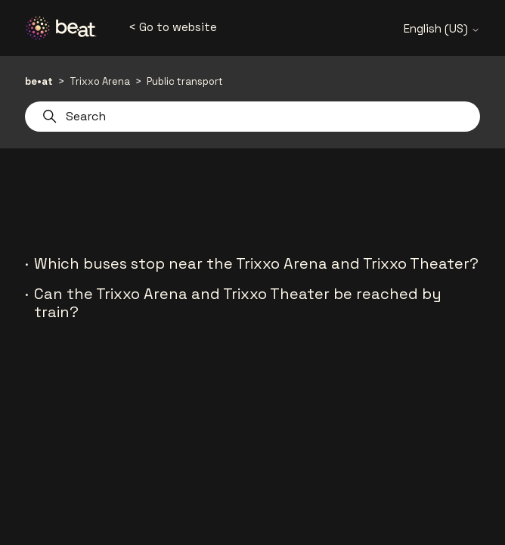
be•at (39, 81)
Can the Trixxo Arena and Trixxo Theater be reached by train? (237, 303)
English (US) (442, 28)
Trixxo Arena (100, 81)
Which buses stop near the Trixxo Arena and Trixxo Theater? (256, 263)
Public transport (185, 81)
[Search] (252, 116)
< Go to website (173, 27)
